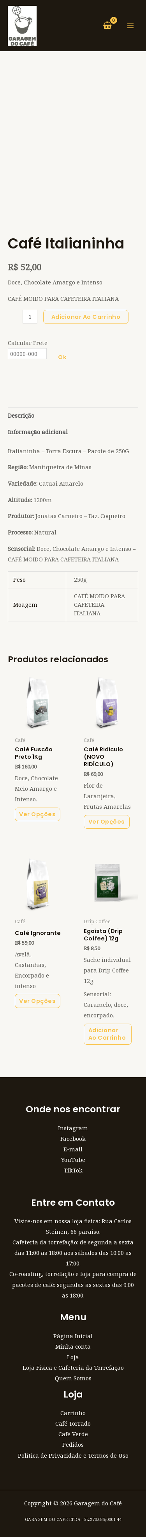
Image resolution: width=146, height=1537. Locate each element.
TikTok (73, 1170)
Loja (73, 1357)
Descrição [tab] (21, 415)
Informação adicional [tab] (38, 432)
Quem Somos (73, 1378)
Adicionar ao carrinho (86, 317)
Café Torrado (73, 1423)
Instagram (73, 1128)
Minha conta (73, 1346)
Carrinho (73, 1413)
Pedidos (73, 1444)
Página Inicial (73, 1336)
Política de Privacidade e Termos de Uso (73, 1455)
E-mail (73, 1149)
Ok (62, 357)
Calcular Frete (27, 343)
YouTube (73, 1159)
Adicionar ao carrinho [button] (107, 1034)
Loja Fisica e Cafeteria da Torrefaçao (73, 1367)
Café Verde (73, 1434)
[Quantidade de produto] (30, 316)
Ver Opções (37, 814)
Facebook (73, 1138)
